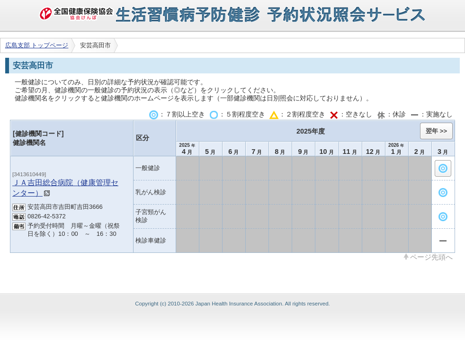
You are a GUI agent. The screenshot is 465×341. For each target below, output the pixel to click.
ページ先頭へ (431, 256)
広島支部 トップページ (37, 45)
